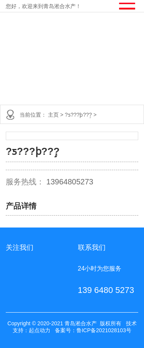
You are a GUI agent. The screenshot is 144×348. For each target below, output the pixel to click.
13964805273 (69, 181)
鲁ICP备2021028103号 (103, 330)
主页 (54, 115)
